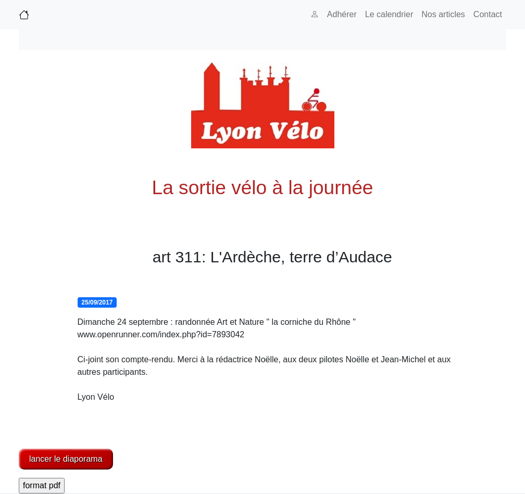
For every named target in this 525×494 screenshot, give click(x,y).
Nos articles (443, 14)
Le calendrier (389, 14)
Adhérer (342, 14)
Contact (487, 14)
